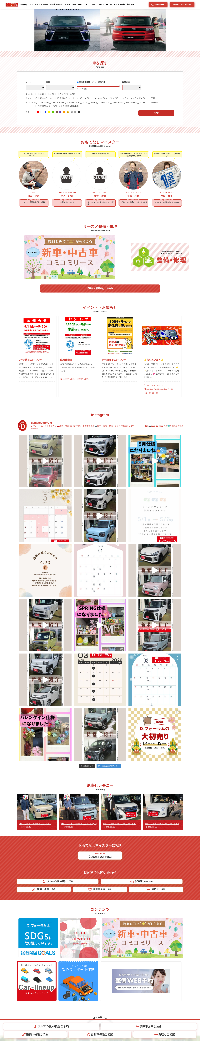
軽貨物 (63, 137)
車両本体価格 (86, 120)
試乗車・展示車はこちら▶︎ (100, 311)
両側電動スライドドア (47, 145)
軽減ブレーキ (136, 142)
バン (86, 137)
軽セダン (52, 133)
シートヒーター (58, 142)
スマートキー (43, 142)
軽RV (160, 137)
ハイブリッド (113, 137)
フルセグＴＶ (107, 142)
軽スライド (63, 133)
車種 (49, 121)
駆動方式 (128, 121)
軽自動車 (41, 137)
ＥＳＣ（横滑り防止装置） (71, 145)
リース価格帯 (102, 120)
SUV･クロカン (75, 137)
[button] (196, 49)
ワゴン (125, 137)
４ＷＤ (96, 142)
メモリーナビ (122, 142)
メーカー (29, 121)
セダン (144, 137)
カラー (29, 152)
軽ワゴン (41, 133)
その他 (74, 133)
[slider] (78, 125)
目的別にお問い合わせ (182, 4)
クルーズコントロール (154, 142)
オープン (135, 137)
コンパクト (52, 137)
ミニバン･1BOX (98, 137)
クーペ (153, 137)
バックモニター (75, 142)
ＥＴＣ (87, 142)
